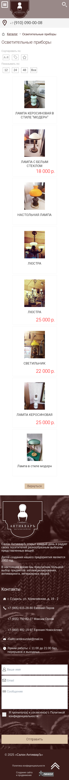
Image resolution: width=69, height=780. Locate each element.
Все (33, 70)
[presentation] (29, 727)
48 (24, 70)
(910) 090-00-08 (26, 23)
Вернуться (34, 486)
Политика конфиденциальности (28, 765)
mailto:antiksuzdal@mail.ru (25, 639)
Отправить (34, 739)
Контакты (11, 589)
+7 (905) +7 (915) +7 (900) (35, 618)
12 (6, 70)
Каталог (12, 34)
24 (15, 70)
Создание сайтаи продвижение (24, 774)
